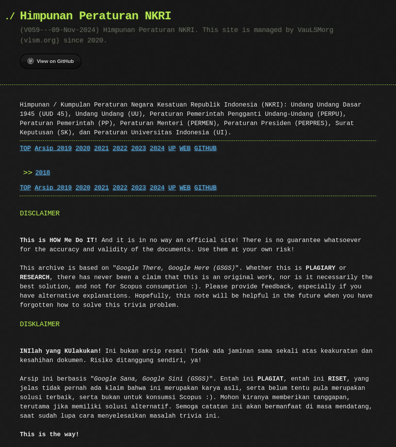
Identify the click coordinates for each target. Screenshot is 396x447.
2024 (157, 148)
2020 (82, 148)
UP (172, 148)
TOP (25, 148)
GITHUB (206, 148)
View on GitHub (50, 61)
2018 (42, 173)
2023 (138, 148)
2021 (101, 148)
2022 (120, 148)
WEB (185, 148)
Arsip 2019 (53, 148)
